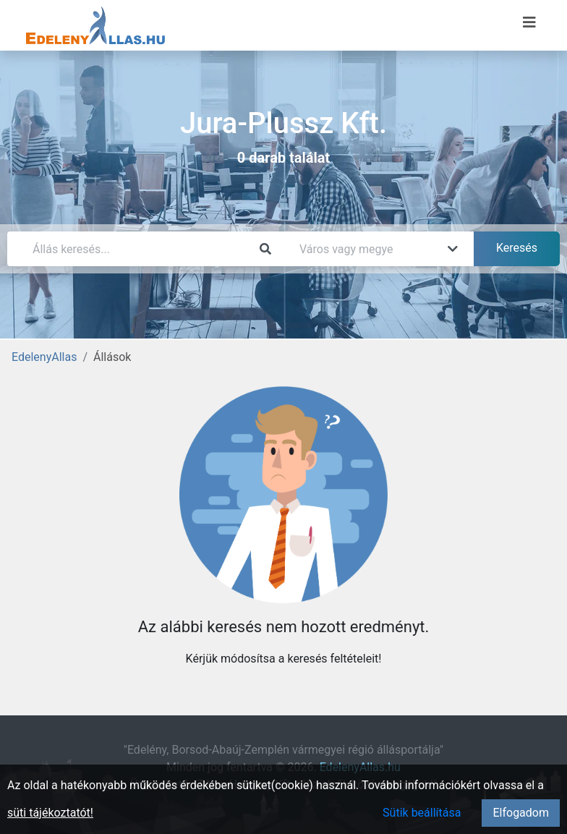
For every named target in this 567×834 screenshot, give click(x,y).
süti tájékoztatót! (50, 813)
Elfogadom (521, 813)
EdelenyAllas (44, 357)
